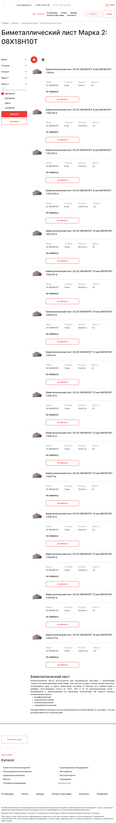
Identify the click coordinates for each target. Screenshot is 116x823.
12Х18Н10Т (8, 108)
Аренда (73, 13)
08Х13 (5, 103)
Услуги (64, 13)
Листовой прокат (67, 775)
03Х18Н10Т (8, 98)
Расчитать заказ (14, 739)
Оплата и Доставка (55, 15)
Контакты (71, 15)
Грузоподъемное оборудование (74, 767)
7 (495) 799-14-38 (42, 5)
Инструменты (66, 771)
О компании (52, 13)
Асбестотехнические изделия (16, 767)
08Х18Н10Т (8, 93)
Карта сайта (6, 755)
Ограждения (65, 779)
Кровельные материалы (14, 775)
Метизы (6, 779)
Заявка (109, 14)
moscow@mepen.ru (24, 5)
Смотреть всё (64, 783)
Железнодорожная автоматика (17, 771)
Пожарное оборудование (14, 783)
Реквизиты (102, 794)
